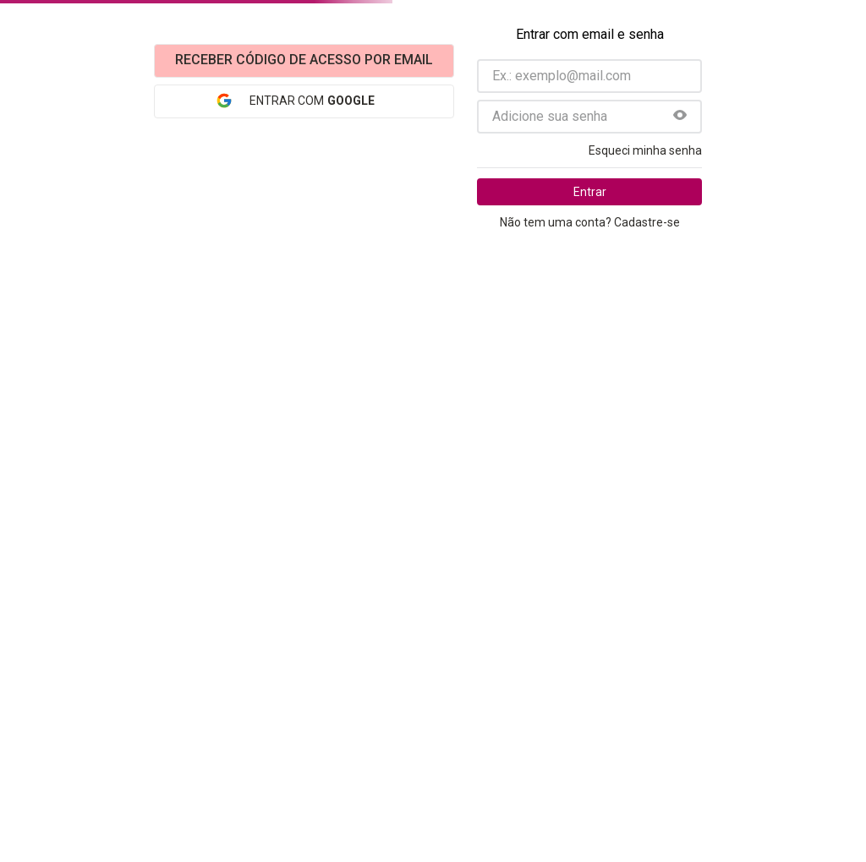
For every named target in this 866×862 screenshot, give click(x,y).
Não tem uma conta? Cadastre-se (590, 222)
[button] (680, 116)
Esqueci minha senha (645, 150)
